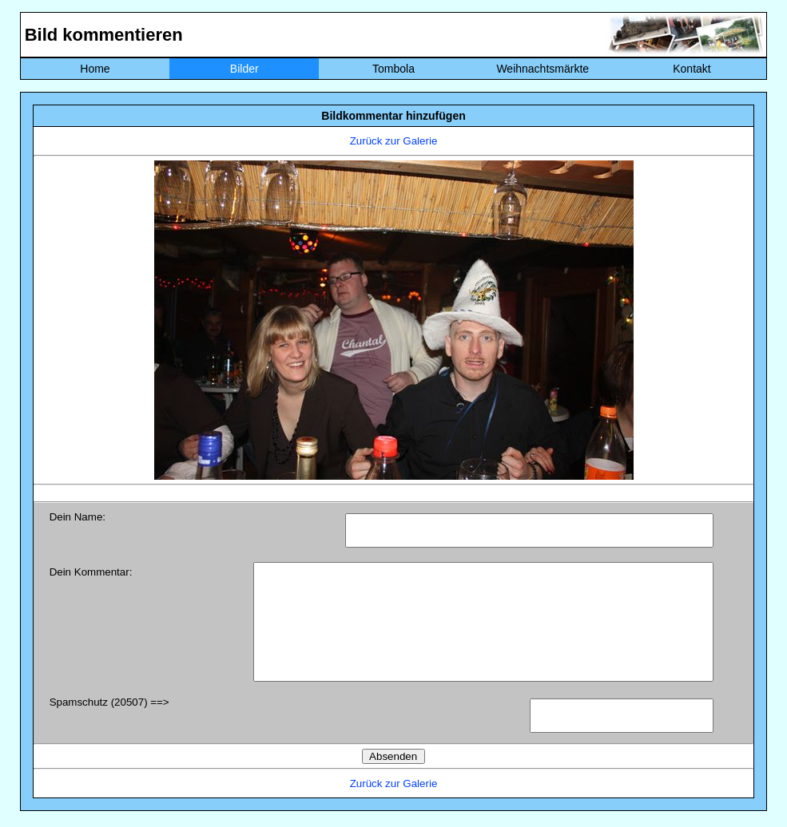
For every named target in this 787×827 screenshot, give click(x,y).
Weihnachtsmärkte (542, 68)
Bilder (244, 68)
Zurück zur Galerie (394, 141)
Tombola (393, 68)
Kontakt (691, 68)
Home (94, 68)
